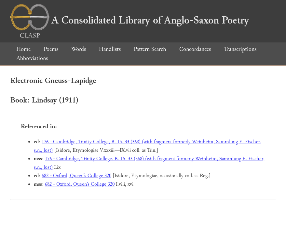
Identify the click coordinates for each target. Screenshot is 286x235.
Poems (51, 49)
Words (78, 49)
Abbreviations (32, 58)
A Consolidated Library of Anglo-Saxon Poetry (129, 20)
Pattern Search (150, 49)
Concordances (195, 49)
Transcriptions (240, 49)
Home (23, 49)
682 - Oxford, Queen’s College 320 (76, 176)
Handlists (110, 49)
